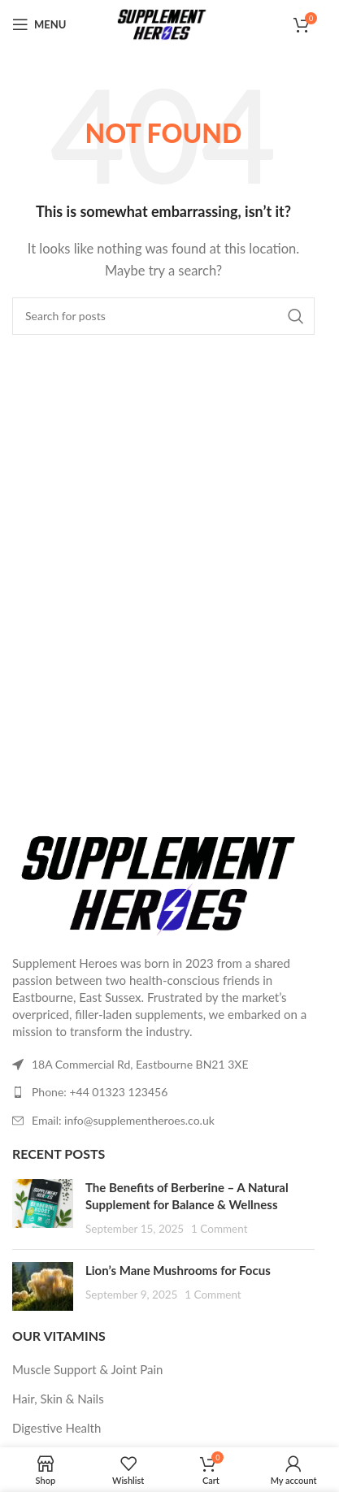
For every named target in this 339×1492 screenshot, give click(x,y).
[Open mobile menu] (39, 24)
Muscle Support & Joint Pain (87, 1369)
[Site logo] (163, 22)
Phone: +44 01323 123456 (99, 1092)
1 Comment (219, 1228)
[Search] (163, 316)
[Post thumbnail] (42, 1208)
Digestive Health (56, 1427)
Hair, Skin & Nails (58, 1398)
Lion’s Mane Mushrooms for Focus (178, 1270)
